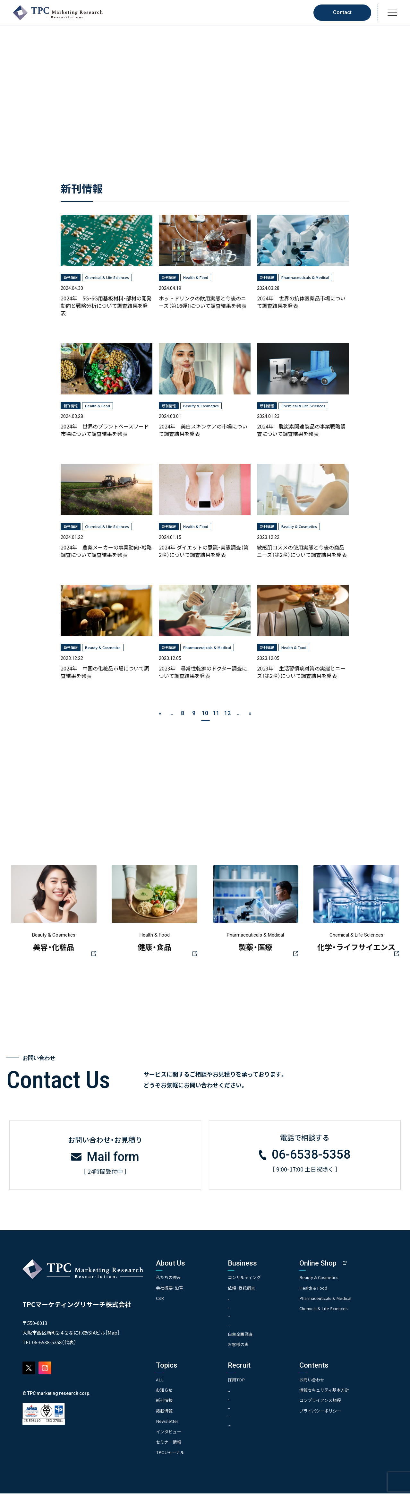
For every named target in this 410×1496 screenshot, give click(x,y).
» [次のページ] (250, 713)
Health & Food (333, 1289)
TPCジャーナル (171, 1454)
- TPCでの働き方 (252, 1427)
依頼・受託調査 (251, 1289)
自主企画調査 (250, 1336)
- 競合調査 (246, 1309)
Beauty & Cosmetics (339, 1279)
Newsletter (168, 1423)
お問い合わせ (331, 1382)
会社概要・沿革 (170, 1289)
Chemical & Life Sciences (344, 1310)
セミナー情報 (169, 1444)
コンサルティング (255, 1279)
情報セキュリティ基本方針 (345, 1392)
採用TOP (246, 1382)
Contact (342, 12)
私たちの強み (169, 1279)
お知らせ (165, 1392)
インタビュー (169, 1434)
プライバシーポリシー (340, 1413)
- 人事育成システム (255, 1401)
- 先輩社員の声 (251, 1410)
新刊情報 (165, 1402)
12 (227, 713)
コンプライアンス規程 (340, 1402)
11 (216, 713)
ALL (160, 1382)
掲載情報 (165, 1413)
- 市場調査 (246, 1300)
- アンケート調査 (253, 1317)
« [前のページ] (160, 713)
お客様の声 (248, 1347)
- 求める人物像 (251, 1392)
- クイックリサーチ (255, 1326)
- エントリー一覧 (253, 1418)
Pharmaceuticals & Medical (346, 1300)
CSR (160, 1300)
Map (112, 1334)
